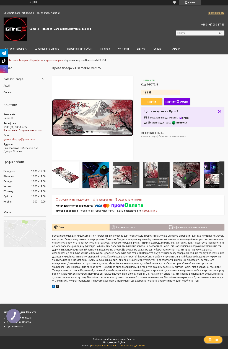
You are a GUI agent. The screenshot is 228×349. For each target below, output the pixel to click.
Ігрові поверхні (54, 60)
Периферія (36, 60)
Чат (213, 339)
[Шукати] (220, 33)
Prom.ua (131, 339)
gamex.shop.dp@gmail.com (19, 139)
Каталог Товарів (15, 48)
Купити (151, 101)
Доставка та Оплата (47, 48)
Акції (7, 85)
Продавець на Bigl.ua (114, 342)
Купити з (176, 101)
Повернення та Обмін (79, 48)
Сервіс (157, 48)
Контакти (123, 48)
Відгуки (141, 48)
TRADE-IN (174, 48)
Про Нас (105, 48)
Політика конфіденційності (132, 345)
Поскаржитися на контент (104, 345)
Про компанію (15, 326)
